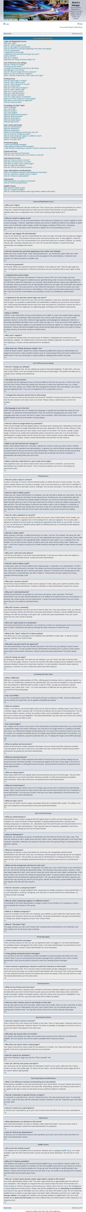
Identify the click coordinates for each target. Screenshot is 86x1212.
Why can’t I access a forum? (14, 91)
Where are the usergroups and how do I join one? (21, 132)
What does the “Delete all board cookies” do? (19, 60)
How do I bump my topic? (13, 102)
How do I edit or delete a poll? (14, 90)
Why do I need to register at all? (15, 45)
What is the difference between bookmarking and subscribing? (25, 172)
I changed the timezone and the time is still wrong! (21, 68)
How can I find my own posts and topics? (18, 167)
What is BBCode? (10, 107)
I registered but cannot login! (14, 52)
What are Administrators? (13, 127)
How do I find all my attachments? (15, 183)
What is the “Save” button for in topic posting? (20, 99)
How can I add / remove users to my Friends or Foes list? (24, 155)
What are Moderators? (12, 129)
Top (5, 214)
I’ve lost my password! (11, 50)
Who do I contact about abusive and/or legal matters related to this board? (29, 191)
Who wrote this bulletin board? (14, 188)
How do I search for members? (14, 165)
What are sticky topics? (12, 118)
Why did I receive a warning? (14, 95)
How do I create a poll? (12, 86)
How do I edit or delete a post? (14, 82)
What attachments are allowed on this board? (19, 181)
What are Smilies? (10, 111)
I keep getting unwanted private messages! (19, 146)
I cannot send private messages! (15, 144)
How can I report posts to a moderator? (17, 97)
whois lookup (9, 1186)
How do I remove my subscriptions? (16, 176)
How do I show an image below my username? (20, 72)
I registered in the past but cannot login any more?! (21, 54)
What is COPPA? (10, 56)
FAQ (80, 24)
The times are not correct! (13, 66)
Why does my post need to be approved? (18, 100)
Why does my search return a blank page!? (19, 164)
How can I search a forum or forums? (17, 160)
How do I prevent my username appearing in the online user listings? (28, 49)
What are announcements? (13, 116)
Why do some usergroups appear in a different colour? (23, 136)
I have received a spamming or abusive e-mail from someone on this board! (30, 148)
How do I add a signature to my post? (17, 84)
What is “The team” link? (12, 139)
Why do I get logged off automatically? (17, 47)
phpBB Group (66, 1150)
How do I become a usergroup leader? (17, 134)
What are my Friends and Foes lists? (16, 153)
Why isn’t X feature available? (14, 190)
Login (6, 24)
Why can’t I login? (10, 43)
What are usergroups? (12, 130)
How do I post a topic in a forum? (15, 80)
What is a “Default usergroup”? (14, 138)
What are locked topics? (12, 120)
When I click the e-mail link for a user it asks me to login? (23, 75)
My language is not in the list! (14, 70)
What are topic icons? (11, 122)
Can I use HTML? (10, 109)
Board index (7, 33)
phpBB (35, 1211)
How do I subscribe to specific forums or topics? (20, 174)
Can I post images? (10, 113)
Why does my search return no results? (17, 162)
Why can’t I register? (11, 58)
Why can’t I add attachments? (14, 93)
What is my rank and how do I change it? (18, 74)
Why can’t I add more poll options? (16, 88)
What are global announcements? (15, 114)
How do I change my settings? (14, 65)
